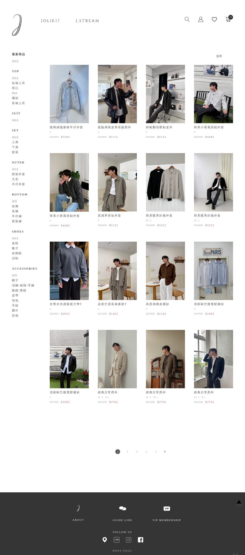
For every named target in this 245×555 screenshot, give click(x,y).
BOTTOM (20, 194)
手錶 (15, 305)
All (14, 201)
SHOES (18, 231)
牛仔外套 (18, 184)
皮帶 (15, 295)
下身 (15, 147)
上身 (15, 142)
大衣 (15, 179)
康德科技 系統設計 (122, 551)
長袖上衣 (18, 103)
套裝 (15, 152)
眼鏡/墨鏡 (19, 290)
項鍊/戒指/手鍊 (23, 285)
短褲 (15, 206)
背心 (15, 88)
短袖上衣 (18, 83)
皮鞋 (15, 243)
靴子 (15, 248)
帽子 (15, 280)
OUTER (18, 162)
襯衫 (15, 98)
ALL (15, 61)
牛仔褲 (17, 216)
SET (15, 130)
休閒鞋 (17, 253)
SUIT (16, 113)
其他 (15, 315)
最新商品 (18, 54)
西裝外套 (18, 174)
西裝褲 (17, 221)
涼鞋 (15, 258)
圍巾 (15, 310)
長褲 (15, 211)
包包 (15, 300)
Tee (14, 93)
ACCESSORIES (25, 268)
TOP (15, 71)
